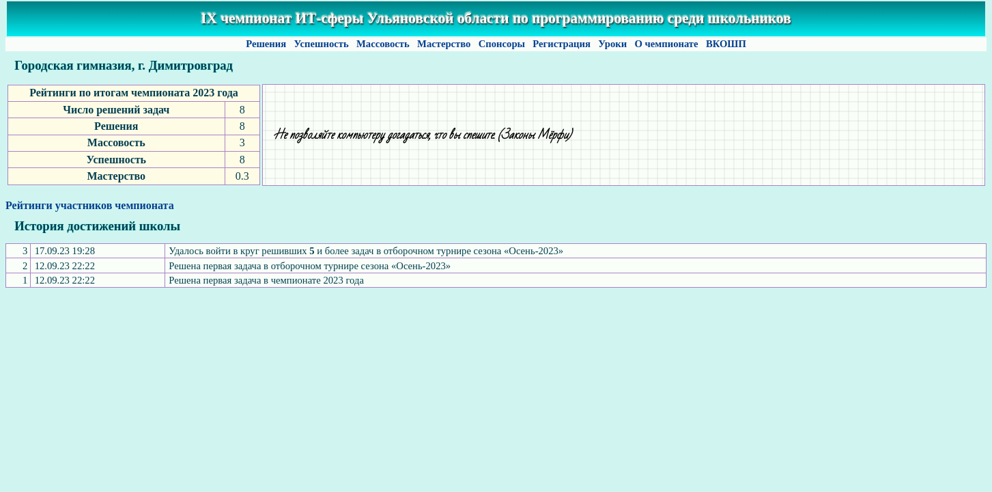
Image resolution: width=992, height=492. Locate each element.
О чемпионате (666, 43)
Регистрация (561, 43)
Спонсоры (502, 43)
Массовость (383, 43)
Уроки (612, 43)
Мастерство (443, 43)
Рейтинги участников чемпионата (89, 205)
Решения (265, 43)
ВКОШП (725, 43)
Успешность (322, 43)
